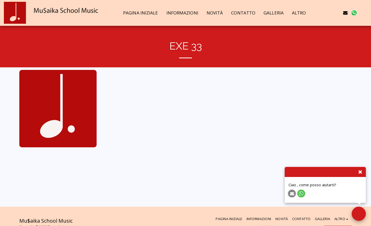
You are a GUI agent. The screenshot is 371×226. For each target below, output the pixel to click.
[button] (328, 13)
